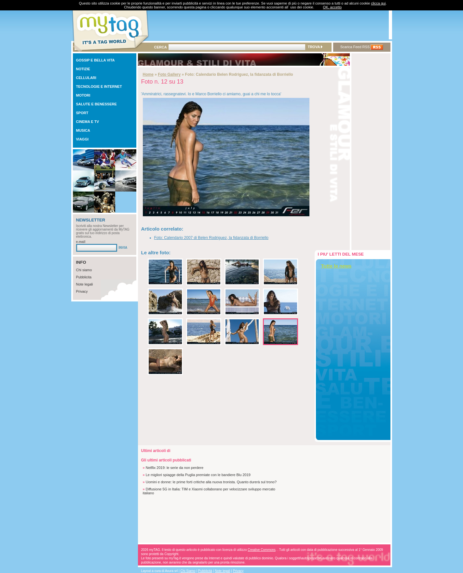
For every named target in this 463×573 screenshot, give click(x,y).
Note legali (84, 284)
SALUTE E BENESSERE (96, 104)
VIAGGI (82, 139)
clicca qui (378, 3)
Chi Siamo (188, 571)
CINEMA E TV (87, 122)
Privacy (82, 291)
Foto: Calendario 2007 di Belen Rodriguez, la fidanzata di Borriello (211, 237)
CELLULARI (86, 78)
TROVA (315, 47)
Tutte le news (336, 266)
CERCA (160, 47)
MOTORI (83, 95)
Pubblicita (84, 277)
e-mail (81, 242)
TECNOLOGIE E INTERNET (99, 86)
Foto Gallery (169, 74)
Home (148, 74)
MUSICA (83, 130)
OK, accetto (332, 7)
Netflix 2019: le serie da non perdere (174, 468)
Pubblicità (205, 571)
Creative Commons (262, 550)
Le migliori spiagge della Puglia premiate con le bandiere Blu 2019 (198, 475)
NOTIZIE (83, 69)
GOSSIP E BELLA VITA (95, 60)
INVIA (123, 247)
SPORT (82, 113)
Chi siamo (84, 270)
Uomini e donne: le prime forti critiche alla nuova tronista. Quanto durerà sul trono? (211, 482)
